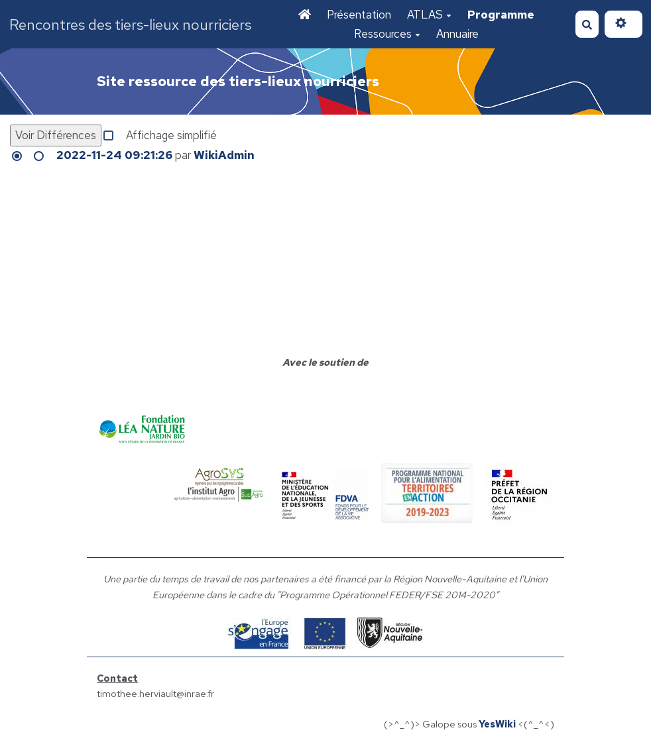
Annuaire (457, 34)
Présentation (359, 14)
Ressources (387, 34)
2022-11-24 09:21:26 (114, 155)
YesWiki (497, 724)
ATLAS (429, 14)
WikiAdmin (224, 155)
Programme (500, 14)
